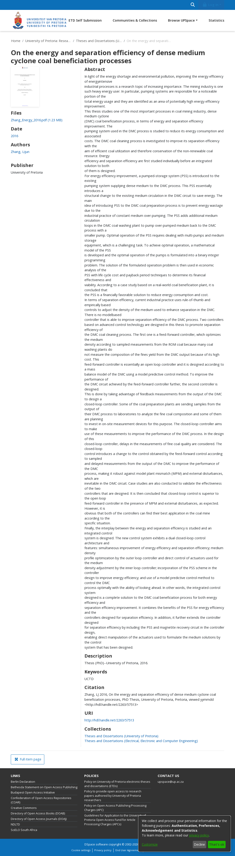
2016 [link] (14, 136)
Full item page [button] (28, 759)
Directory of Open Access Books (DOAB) (38, 813)
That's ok (216, 844)
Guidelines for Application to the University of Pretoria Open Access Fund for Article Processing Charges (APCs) (115, 820)
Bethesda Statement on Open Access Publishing (44, 787)
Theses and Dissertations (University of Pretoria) (99, 41)
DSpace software (96, 844)
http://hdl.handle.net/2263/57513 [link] (109, 720)
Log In (210, 5)
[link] (36, 120)
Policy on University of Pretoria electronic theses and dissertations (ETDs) (117, 784)
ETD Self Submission (85, 20)
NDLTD (15, 824)
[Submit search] (192, 5)
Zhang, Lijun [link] (20, 152)
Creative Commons (24, 808)
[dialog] (184, 833)
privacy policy (199, 835)
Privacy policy (103, 850)
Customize (150, 844)
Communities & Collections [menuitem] (135, 20)
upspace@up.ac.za (171, 782)
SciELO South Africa (24, 830)
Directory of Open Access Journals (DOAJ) (39, 819)
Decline (199, 844)
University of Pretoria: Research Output (48, 41)
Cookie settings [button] (80, 850)
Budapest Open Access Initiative (33, 792)
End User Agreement (128, 850)
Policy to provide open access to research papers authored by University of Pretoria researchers (112, 795)
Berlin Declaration (23, 782)
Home (15, 41)
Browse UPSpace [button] (181, 20)
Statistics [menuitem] (216, 20)
